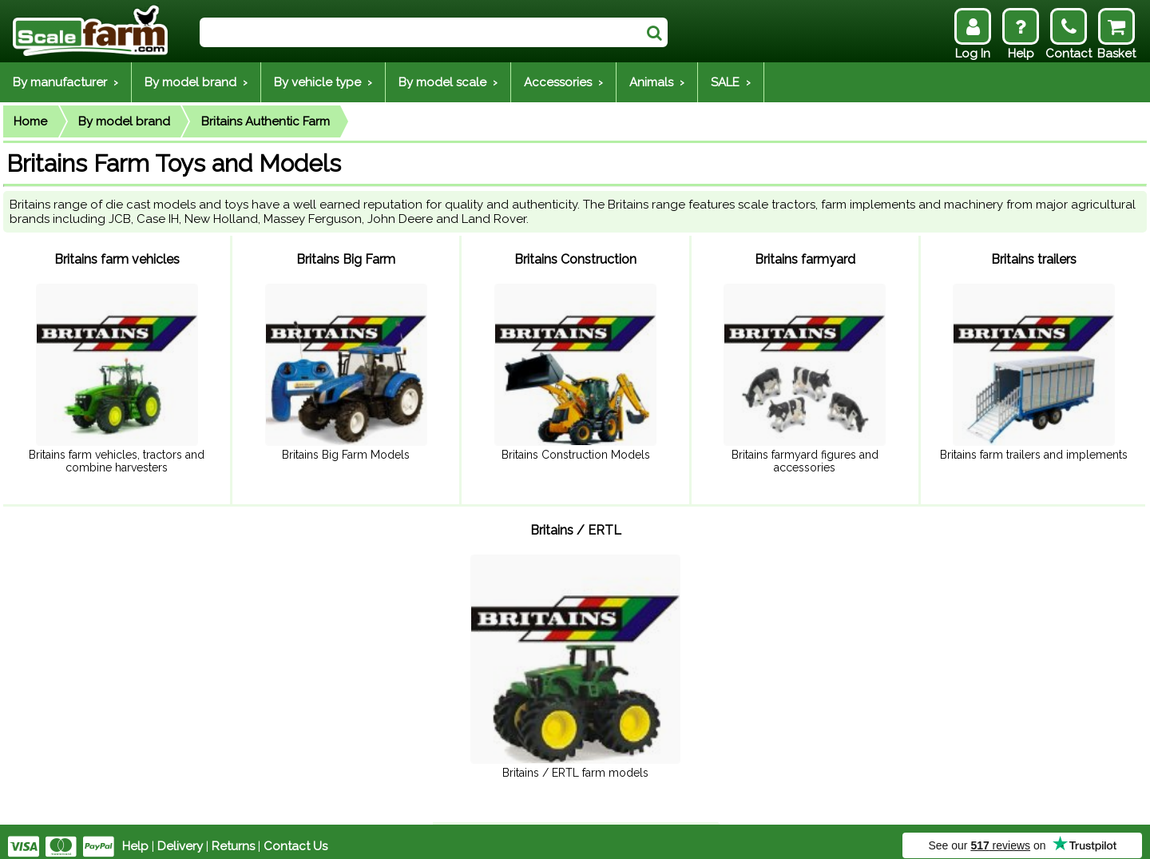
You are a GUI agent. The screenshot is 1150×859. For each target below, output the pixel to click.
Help (135, 836)
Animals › (656, 82)
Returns (233, 836)
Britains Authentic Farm (265, 121)
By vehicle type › (323, 82)
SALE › (731, 82)
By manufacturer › (65, 82)
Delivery (180, 836)
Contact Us (295, 836)
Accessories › (563, 82)
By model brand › (196, 82)
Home (30, 121)
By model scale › (448, 82)
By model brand (124, 121)
